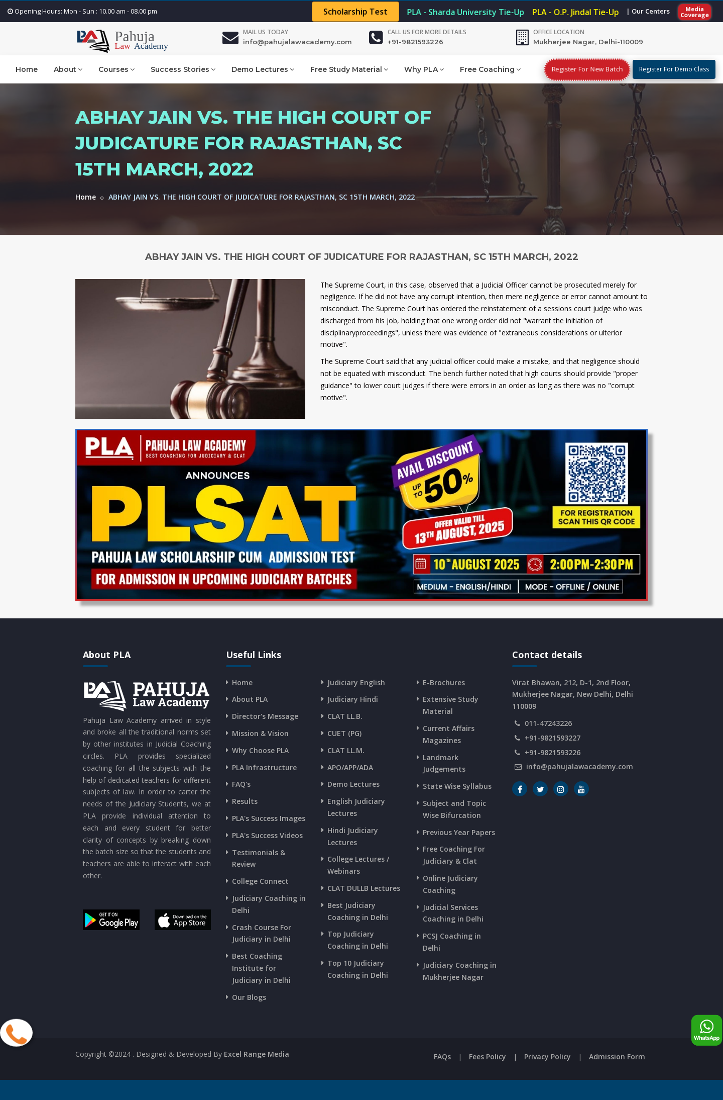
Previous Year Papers (459, 832)
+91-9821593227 (552, 738)
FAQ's (241, 784)
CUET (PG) (344, 733)
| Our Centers (648, 11)
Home (27, 69)
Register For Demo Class (674, 69)
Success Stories (183, 69)
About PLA (250, 699)
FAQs (442, 1056)
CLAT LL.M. (346, 750)
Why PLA (424, 69)
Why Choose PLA (260, 750)
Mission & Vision (260, 733)
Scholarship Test (355, 12)
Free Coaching (490, 69)
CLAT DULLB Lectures (363, 888)
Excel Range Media (256, 1054)
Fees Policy (487, 1056)
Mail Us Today (265, 32)
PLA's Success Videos (267, 835)
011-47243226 (548, 723)
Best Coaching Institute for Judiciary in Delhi (261, 968)
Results (245, 801)
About (68, 69)
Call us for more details (427, 32)
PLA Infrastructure (264, 767)
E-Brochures (444, 682)
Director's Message (265, 716)
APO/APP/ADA (350, 767)
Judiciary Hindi (352, 699)
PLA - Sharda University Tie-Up (465, 12)
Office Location (558, 32)
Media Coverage (694, 11)
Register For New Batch (587, 69)
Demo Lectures (262, 69)
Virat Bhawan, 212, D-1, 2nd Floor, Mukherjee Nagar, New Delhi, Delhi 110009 (572, 694)
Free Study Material (349, 69)
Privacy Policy (547, 1056)
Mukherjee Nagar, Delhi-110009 (588, 42)
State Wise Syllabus (457, 786)
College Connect (260, 881)
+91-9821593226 (415, 42)
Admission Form (617, 1056)
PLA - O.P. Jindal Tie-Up (576, 12)
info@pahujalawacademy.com (297, 42)
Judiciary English (356, 682)
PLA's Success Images (268, 818)
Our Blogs (249, 997)
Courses (116, 69)
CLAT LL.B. (345, 716)
